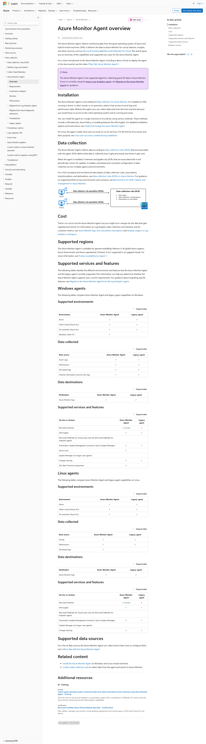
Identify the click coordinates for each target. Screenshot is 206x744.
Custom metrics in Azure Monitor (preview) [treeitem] (20, 149)
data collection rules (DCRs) (117, 149)
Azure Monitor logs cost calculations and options (100, 230)
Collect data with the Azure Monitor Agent (80, 649)
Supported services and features (181, 38)
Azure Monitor (82, 19)
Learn (60, 19)
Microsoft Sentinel (91, 51)
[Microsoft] (5, 3)
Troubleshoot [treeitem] (12, 160)
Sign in (200, 3)
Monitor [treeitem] (12, 96)
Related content (174, 45)
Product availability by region (91, 255)
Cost (170, 31)
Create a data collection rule (75, 667)
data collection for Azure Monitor (112, 101)
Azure (69, 19)
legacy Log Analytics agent (98, 81)
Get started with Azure (192, 10)
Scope (127, 428)
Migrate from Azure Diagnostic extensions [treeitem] (21, 112)
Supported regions (175, 35)
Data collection (174, 28)
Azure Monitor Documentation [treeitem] (17, 29)
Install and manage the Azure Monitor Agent (104, 126)
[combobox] (21, 23)
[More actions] (146, 20)
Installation (173, 24)
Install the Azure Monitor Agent (77, 663)
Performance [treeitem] (14, 100)
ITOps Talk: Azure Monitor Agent (102, 64)
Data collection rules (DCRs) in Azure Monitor (113, 176)
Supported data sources (178, 41)
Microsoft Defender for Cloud (117, 51)
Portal (176, 10)
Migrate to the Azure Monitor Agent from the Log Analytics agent (99, 281)
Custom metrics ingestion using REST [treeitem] (22, 155)
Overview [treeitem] (13, 81)
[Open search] (193, 3)
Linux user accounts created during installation (95, 135)
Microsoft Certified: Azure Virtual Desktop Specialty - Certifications (85, 707)
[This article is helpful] (188, 54)
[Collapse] (38, 17)
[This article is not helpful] (191, 54)
